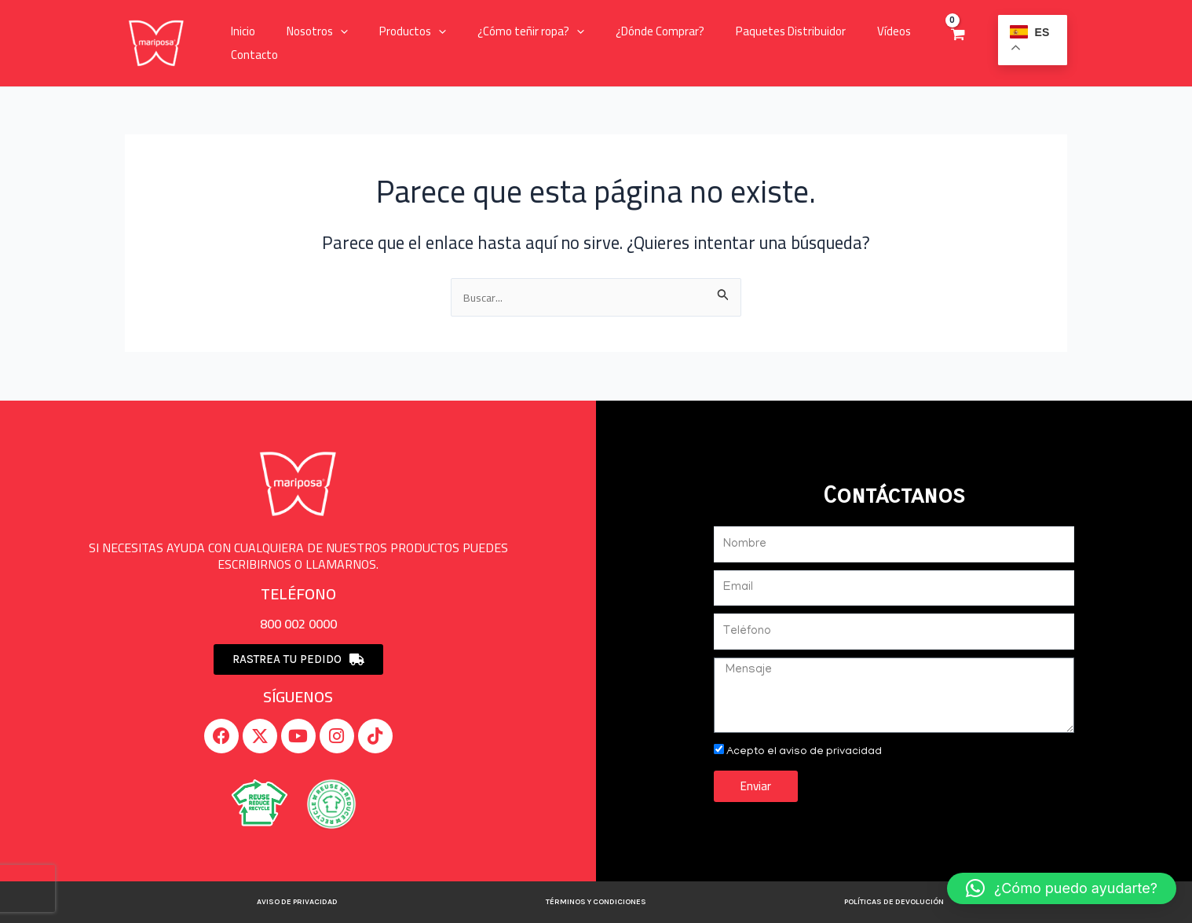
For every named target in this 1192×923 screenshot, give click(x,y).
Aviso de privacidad (297, 902)
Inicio (239, 31)
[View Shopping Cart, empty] (950, 44)
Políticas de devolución (894, 902)
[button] (1061, 888)
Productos (393, 31)
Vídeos (843, 31)
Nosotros (305, 31)
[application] (328, 31)
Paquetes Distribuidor (748, 31)
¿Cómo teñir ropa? (503, 31)
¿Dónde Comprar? (624, 31)
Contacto (250, 54)
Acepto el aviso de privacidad (807, 751)
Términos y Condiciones (596, 902)
